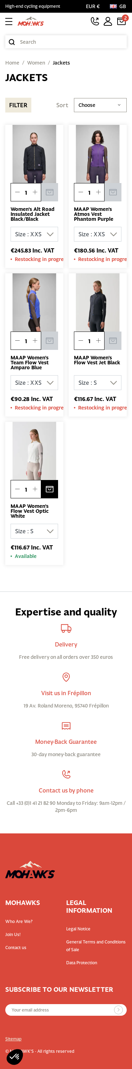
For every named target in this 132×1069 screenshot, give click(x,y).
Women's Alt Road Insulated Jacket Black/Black (33, 214)
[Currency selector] (94, 6)
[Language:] (118, 6)
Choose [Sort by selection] (100, 105)
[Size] (34, 234)
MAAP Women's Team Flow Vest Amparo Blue (30, 362)
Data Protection (81, 962)
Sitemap (13, 1038)
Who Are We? (19, 921)
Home (12, 63)
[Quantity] (26, 192)
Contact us (15, 947)
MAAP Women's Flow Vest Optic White (30, 511)
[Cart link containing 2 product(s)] (121, 21)
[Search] (66, 41)
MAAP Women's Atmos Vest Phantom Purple (93, 214)
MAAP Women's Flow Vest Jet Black (97, 360)
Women (36, 63)
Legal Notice (78, 928)
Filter (18, 105)
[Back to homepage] (31, 21)
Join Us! (13, 934)
